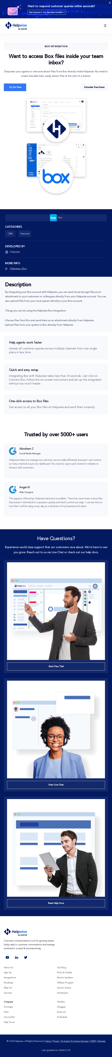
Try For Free (15, 87)
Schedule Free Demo (94, 87)
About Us (8, 968)
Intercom (61, 1012)
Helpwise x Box (18, 269)
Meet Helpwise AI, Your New (47, 12)
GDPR (93, 1041)
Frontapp (8, 1007)
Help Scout (9, 1022)
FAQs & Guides (64, 972)
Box (56, 217)
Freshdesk (62, 1017)
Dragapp (61, 1007)
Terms (48, 1041)
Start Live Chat (56, 785)
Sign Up (8, 972)
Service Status (64, 988)
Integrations (10, 978)
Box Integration (56, 46)
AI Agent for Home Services (75, 1041)
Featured (24, 234)
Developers (62, 993)
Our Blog (61, 968)
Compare (8, 1002)
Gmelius (61, 1002)
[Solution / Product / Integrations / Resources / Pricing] (105, 26)
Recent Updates (65, 978)
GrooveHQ (9, 1017)
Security (8, 993)
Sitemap (101, 1041)
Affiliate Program (65, 983)
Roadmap (8, 983)
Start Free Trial (56, 666)
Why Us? (8, 988)
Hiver (6, 1012)
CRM (10, 234)
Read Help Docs (56, 903)
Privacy (56, 1041)
